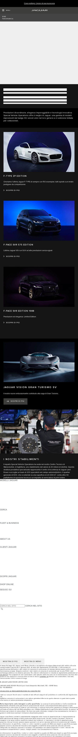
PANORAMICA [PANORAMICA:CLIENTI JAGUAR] (6, 550)
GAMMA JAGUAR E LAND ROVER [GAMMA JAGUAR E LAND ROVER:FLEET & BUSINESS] (16, 528)
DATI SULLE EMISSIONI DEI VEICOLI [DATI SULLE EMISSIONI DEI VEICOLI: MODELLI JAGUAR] (17, 502)
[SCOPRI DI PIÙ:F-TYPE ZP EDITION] (12, 190)
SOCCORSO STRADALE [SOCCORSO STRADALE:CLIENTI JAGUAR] (11, 568)
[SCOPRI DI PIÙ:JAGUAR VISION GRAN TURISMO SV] (15, 401)
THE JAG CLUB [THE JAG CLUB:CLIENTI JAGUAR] (7, 555)
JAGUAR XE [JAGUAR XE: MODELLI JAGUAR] (5, 494)
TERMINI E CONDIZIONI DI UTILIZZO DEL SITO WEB (24, 612)
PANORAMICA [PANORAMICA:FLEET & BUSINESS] (6, 526)
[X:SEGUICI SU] (2, 603)
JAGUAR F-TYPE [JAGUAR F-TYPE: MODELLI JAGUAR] (8, 491)
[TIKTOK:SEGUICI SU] (4, 595)
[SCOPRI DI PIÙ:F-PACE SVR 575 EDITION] (12, 256)
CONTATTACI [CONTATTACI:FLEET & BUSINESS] (6, 536)
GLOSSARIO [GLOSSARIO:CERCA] (6, 515)
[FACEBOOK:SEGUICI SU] (6, 600)
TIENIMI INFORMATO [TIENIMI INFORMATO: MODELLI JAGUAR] (10, 504)
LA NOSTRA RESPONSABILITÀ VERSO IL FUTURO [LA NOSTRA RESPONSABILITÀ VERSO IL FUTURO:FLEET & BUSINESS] (24, 531)
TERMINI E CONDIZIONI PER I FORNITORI (20, 622)
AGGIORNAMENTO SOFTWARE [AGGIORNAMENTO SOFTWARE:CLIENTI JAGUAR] (15, 560)
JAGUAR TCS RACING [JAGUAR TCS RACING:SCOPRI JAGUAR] (10, 581)
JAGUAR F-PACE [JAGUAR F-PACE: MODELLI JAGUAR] (8, 483)
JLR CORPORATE (8, 630)
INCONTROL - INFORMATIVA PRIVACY (18, 628)
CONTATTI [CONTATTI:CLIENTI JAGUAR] (5, 571)
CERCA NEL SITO (33, 606)
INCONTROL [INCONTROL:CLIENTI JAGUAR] (6, 552)
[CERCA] (2, 608)
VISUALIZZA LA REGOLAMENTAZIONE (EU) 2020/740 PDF (20, 691)
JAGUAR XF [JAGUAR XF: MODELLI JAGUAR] (5, 496)
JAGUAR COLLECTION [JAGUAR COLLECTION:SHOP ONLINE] (11, 587)
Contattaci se (44, 676)
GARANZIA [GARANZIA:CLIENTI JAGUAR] (5, 565)
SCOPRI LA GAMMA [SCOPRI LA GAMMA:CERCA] (9, 512)
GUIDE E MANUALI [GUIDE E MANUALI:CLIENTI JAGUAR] (9, 558)
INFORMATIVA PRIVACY (11, 614)
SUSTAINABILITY (8, 544)
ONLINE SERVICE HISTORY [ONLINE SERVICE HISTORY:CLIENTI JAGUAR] (13, 563)
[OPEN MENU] (6, 10)
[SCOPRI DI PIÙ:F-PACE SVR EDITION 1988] (12, 322)
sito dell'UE (4, 674)
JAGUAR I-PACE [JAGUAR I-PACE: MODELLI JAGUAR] (7, 488)
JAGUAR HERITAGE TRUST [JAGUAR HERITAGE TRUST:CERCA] (13, 520)
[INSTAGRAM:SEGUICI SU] (7, 592)
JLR (2, 542)
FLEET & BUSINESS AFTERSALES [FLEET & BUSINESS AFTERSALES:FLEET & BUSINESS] (16, 534)
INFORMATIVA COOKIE (11, 617)
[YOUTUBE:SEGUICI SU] (6, 597)
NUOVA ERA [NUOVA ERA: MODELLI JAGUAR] (5, 507)
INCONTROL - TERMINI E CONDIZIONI (18, 625)
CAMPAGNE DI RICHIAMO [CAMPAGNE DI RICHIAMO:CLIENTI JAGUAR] (12, 573)
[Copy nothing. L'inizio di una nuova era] (39, 3)
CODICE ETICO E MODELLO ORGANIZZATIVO (22, 620)
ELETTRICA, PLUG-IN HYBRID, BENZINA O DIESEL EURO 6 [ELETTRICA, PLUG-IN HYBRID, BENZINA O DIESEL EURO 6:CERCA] (28, 518)
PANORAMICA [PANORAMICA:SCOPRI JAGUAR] (6, 579)
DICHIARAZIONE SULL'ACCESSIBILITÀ (18, 633)
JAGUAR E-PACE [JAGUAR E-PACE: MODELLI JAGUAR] (8, 486)
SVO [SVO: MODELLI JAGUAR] (2, 499)
